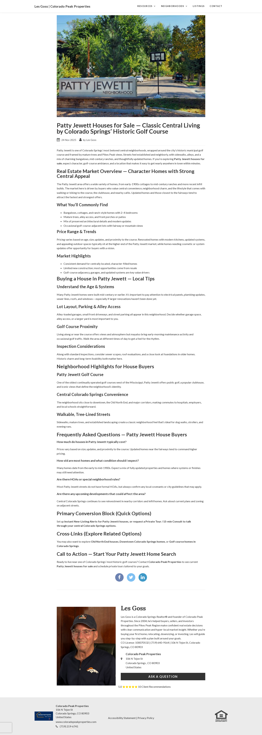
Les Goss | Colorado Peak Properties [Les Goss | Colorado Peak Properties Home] (62, 6)
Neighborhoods (172, 6)
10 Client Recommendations (154, 686)
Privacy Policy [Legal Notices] (146, 717)
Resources (145, 6)
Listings (199, 6)
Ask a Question (163, 676)
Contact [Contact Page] (216, 6)
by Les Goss (87, 139)
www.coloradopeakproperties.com (76, 721)
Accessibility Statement (122, 717)
